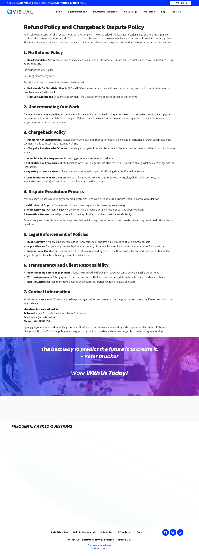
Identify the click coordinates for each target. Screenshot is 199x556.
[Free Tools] (149, 11)
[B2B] (59, 11)
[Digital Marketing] (78, 11)
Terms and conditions (99, 545)
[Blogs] (164, 11)
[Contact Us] (177, 11)
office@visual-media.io (43, 317)
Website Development (84, 532)
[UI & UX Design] (130, 11)
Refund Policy (99, 548)
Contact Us (142, 532)
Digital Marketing (59, 532)
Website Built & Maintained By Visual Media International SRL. (99, 539)
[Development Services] (106, 11)
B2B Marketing (125, 532)
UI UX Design (106, 532)
